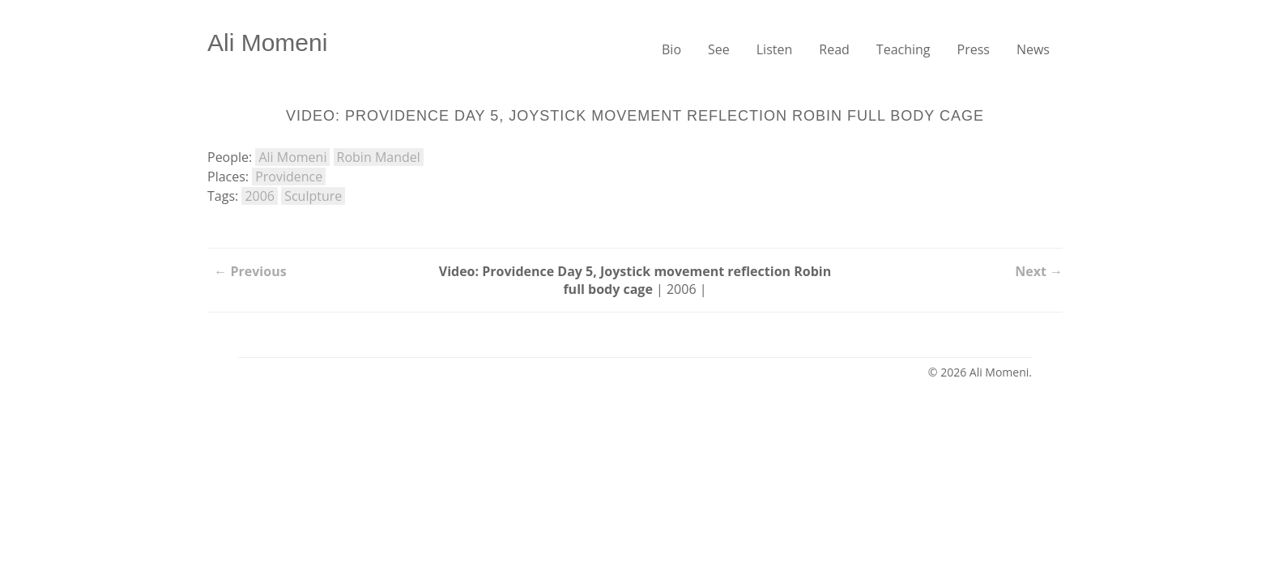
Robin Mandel (378, 157)
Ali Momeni (267, 42)
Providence (288, 176)
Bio (671, 49)
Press (973, 49)
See (719, 49)
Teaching (903, 49)
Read (834, 49)
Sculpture (313, 196)
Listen (774, 49)
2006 (260, 196)
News (1033, 49)
